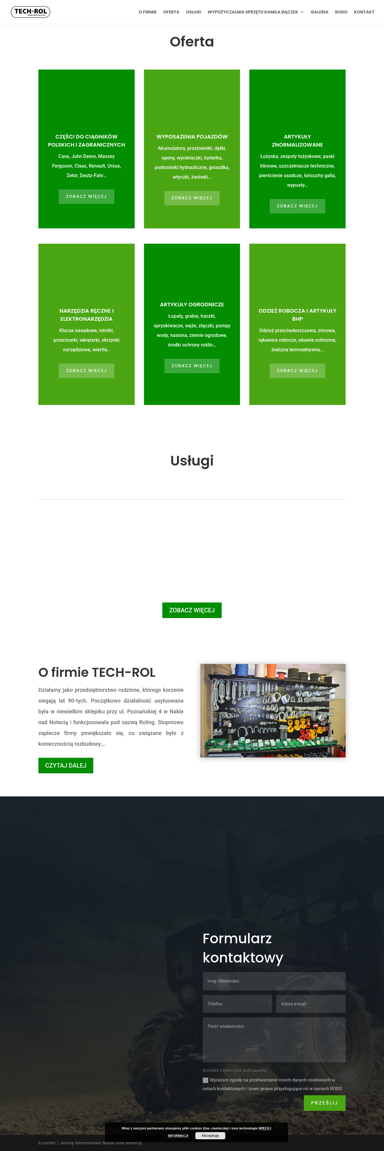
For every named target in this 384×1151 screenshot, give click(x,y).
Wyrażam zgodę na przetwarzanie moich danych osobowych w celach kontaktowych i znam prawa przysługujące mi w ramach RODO (272, 1084)
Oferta (171, 12)
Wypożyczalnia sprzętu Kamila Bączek (253, 12)
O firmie (148, 12)
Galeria (319, 12)
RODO (341, 12)
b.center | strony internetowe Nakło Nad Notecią (90, 1143)
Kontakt (364, 12)
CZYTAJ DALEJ (65, 765)
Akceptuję (210, 1136)
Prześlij (324, 1102)
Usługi (193, 12)
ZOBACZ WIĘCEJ (86, 196)
